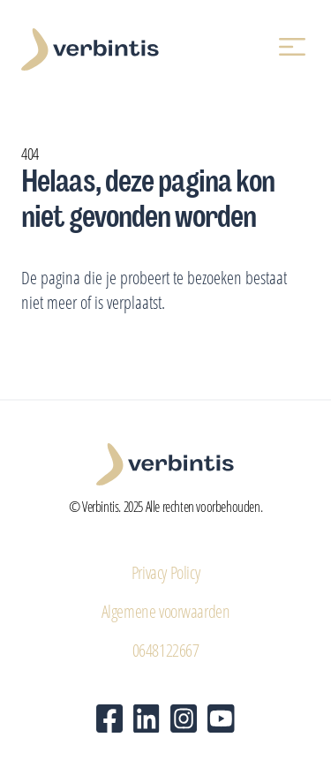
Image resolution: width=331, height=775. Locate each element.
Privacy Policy (165, 572)
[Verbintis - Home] (90, 49)
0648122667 (165, 649)
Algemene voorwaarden (166, 610)
